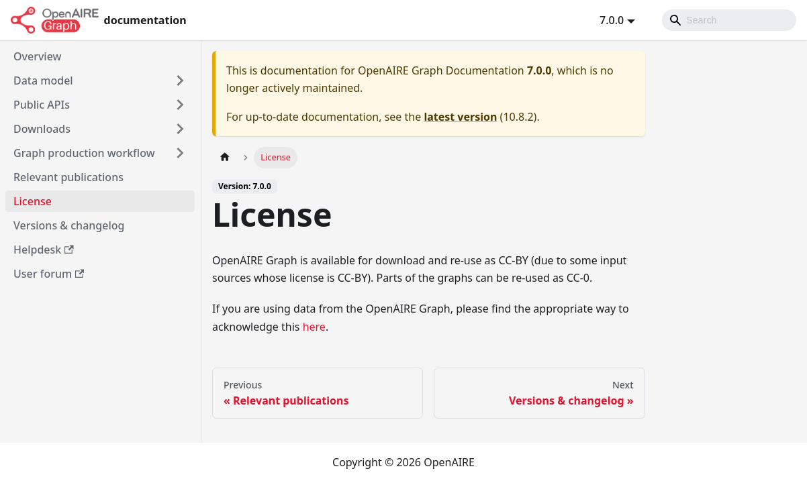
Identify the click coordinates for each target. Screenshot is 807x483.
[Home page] (225, 157)
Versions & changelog (68, 225)
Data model (43, 80)
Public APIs (41, 104)
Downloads (41, 128)
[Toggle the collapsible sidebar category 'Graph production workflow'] (180, 153)
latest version (460, 116)
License (32, 201)
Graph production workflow (84, 153)
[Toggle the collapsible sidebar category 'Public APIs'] (180, 104)
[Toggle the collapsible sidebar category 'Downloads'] (180, 129)
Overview (37, 56)
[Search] (729, 20)
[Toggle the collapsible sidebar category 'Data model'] (180, 80)
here (314, 326)
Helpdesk (43, 249)
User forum (48, 273)
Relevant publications (68, 177)
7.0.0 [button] (612, 20)
